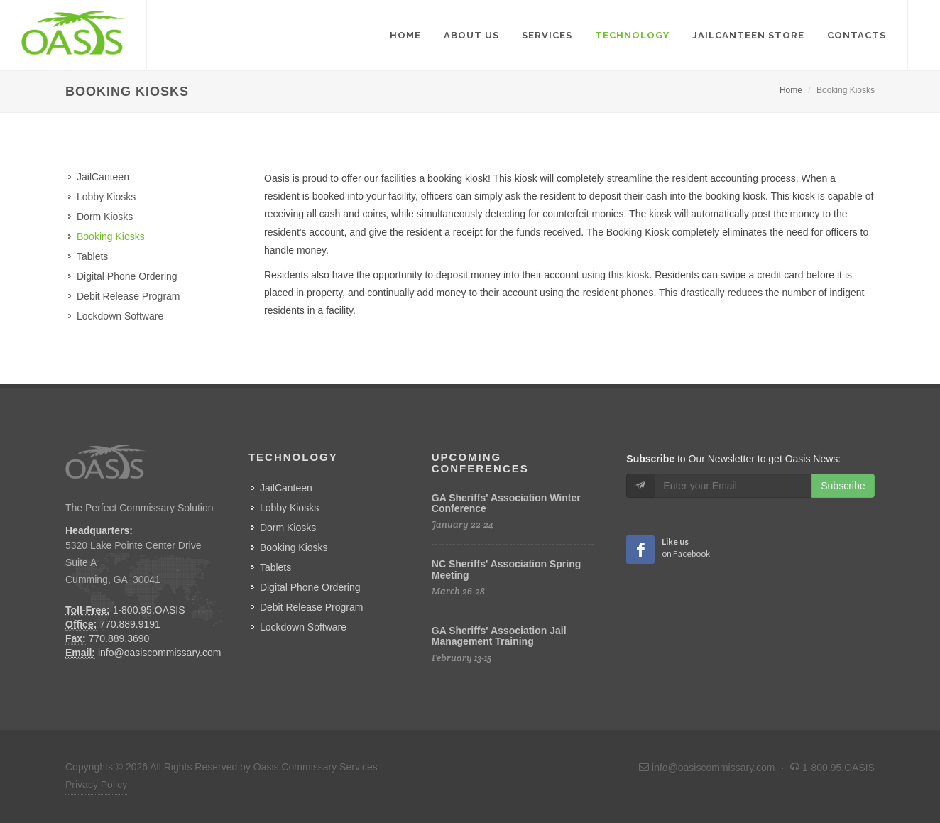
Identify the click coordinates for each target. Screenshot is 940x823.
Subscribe (843, 485)
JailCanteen (103, 176)
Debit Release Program (128, 296)
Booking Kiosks (111, 236)
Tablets (92, 256)
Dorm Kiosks (105, 216)
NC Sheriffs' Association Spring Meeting (506, 569)
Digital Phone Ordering (127, 276)
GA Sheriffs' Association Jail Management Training (499, 636)
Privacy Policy (96, 784)
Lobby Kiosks (106, 196)
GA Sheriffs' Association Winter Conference (506, 503)
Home (791, 90)
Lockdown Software (120, 316)
